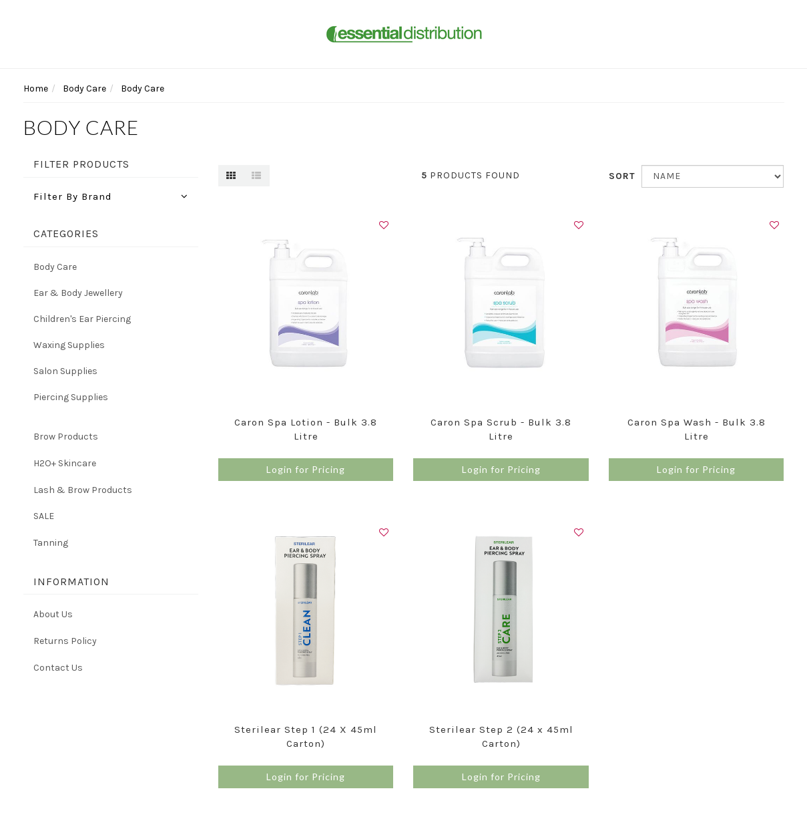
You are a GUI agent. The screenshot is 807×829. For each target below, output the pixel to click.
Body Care (55, 267)
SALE (43, 516)
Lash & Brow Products (82, 490)
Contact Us (58, 667)
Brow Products (65, 436)
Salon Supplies (65, 371)
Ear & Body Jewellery (78, 293)
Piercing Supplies (70, 397)
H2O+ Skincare (64, 463)
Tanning (50, 542)
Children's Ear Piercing (82, 319)
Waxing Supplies (69, 345)
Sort (620, 176)
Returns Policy (65, 641)
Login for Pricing (305, 469)
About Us (53, 614)
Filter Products (81, 164)
